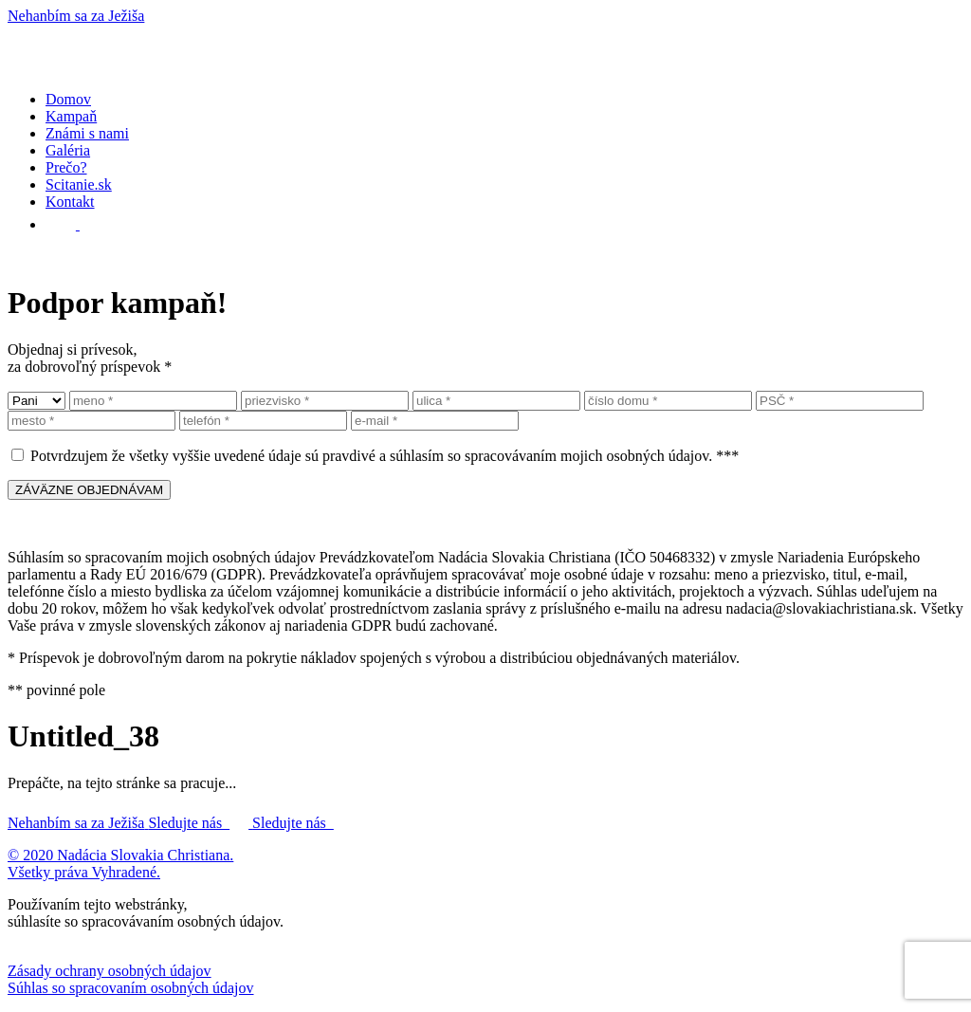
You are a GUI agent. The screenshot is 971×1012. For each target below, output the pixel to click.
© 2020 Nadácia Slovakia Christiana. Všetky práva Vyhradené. (120, 863)
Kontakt (70, 201)
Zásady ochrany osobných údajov (109, 971)
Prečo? (66, 167)
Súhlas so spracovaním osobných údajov (131, 988)
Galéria (68, 150)
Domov (68, 99)
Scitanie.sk (79, 184)
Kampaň (71, 116)
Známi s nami (87, 133)
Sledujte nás (200, 823)
